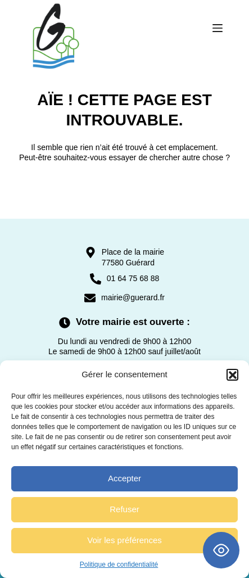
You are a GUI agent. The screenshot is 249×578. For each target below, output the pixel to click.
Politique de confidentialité (119, 564)
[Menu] (217, 28)
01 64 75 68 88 (133, 278)
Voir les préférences (124, 540)
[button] (232, 374)
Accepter (124, 478)
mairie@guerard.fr (133, 297)
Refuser (124, 509)
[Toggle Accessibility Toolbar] (221, 550)
